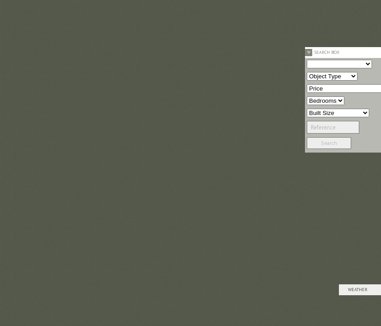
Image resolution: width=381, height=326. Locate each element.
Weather (357, 289)
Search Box (326, 52)
